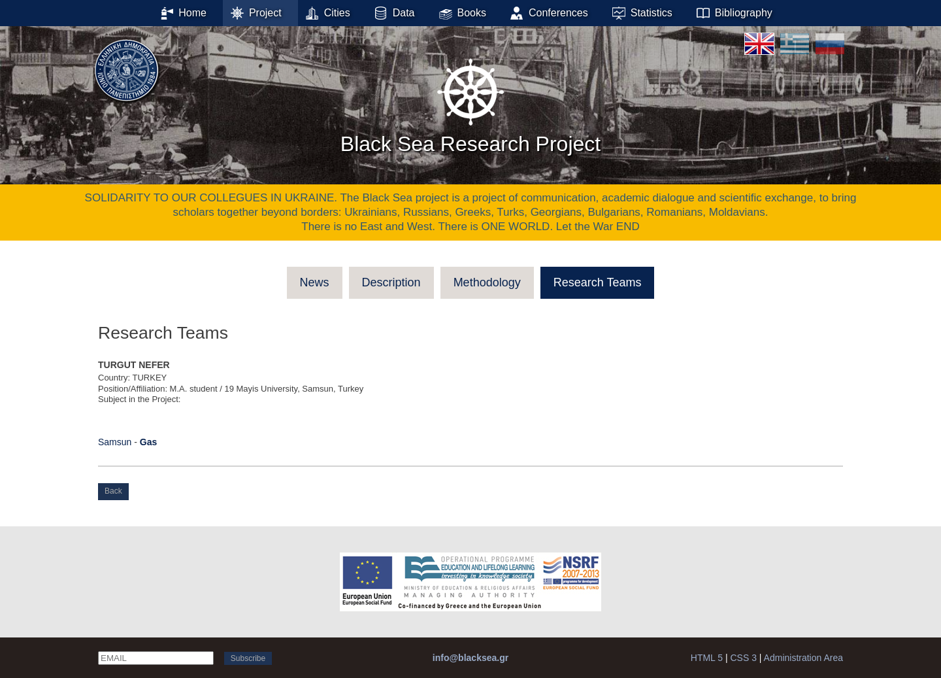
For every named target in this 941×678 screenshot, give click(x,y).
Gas (148, 442)
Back (113, 491)
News (314, 282)
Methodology (487, 282)
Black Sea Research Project (470, 104)
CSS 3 (743, 658)
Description (391, 282)
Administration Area (803, 658)
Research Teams (597, 282)
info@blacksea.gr (470, 658)
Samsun (114, 442)
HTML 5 (707, 658)
